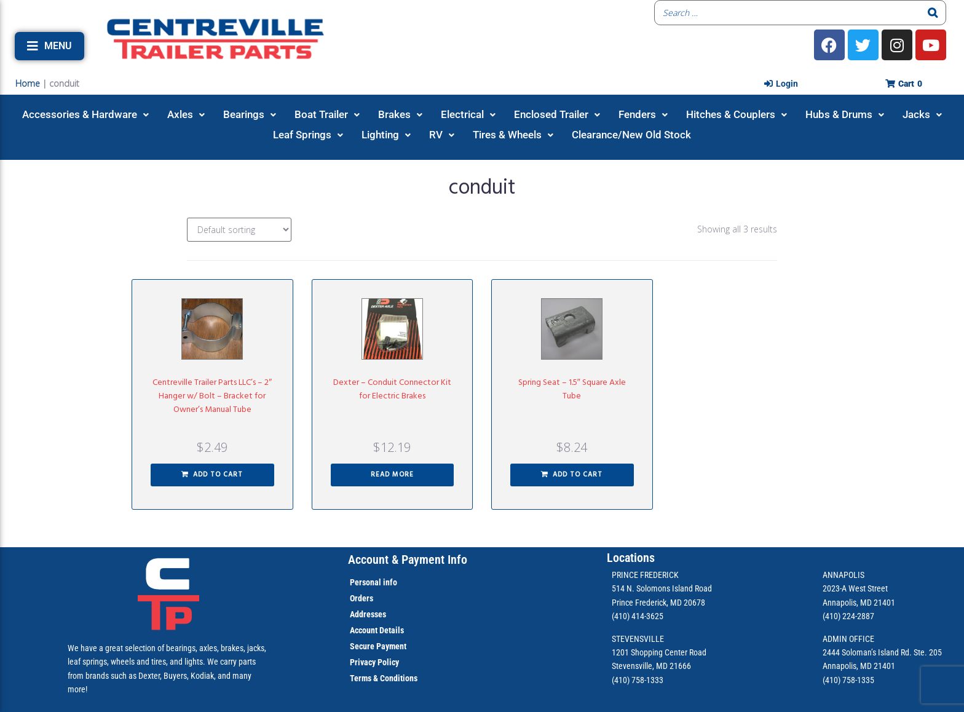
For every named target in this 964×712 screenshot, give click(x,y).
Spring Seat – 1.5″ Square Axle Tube (572, 389)
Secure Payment (378, 646)
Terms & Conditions (383, 678)
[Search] (933, 13)
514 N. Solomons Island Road (662, 588)
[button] (49, 46)
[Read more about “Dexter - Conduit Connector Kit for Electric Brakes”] (392, 475)
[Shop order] (239, 230)
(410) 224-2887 (848, 616)
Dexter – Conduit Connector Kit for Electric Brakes (392, 389)
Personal (365, 582)
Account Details (377, 630)
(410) (831, 680)
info (389, 582)
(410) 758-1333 (637, 680)
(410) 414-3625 (637, 616)
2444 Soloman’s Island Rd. (867, 652)
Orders (361, 598)
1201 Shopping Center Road (659, 652)
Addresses (368, 614)
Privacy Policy (374, 662)
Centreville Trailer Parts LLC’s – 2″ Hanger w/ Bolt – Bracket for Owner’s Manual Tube (212, 396)
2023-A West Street (855, 588)
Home (27, 83)
